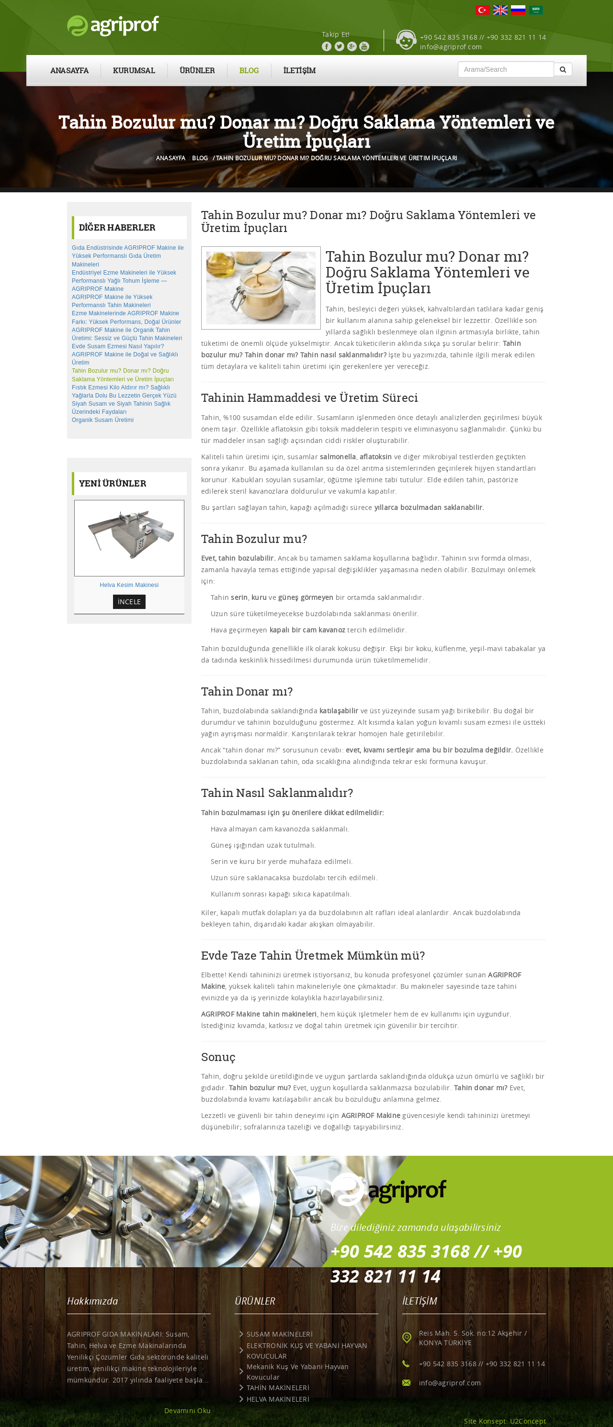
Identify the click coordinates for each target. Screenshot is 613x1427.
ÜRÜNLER (197, 71)
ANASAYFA (69, 71)
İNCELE (129, 601)
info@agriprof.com (451, 46)
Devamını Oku (187, 1410)
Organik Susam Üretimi (103, 420)
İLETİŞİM (300, 71)
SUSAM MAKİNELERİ (280, 1334)
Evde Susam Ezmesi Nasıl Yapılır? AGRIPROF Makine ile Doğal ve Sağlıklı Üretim (125, 354)
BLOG (249, 71)
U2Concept (528, 1421)
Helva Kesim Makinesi (129, 585)
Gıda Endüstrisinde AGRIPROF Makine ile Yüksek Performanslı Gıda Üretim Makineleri (128, 255)
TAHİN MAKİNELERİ (278, 1387)
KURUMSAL (134, 71)
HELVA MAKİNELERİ (278, 1399)
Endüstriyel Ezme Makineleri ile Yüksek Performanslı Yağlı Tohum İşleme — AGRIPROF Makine (124, 280)
